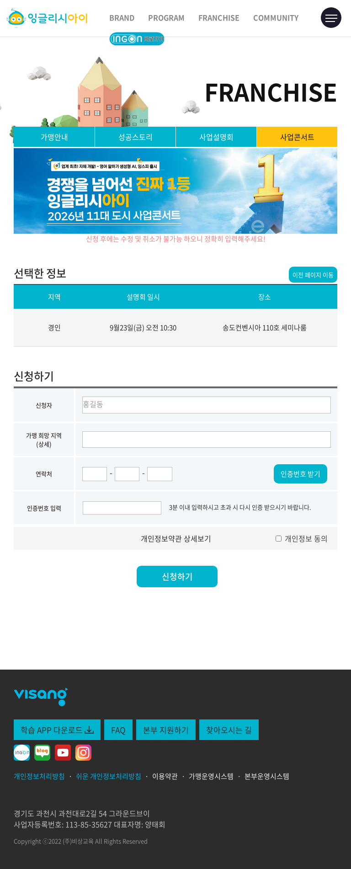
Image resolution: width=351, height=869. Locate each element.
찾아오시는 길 (229, 729)
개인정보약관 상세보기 (176, 538)
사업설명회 (216, 136)
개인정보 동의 (302, 538)
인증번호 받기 (300, 474)
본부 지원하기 (166, 729)
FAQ (118, 729)
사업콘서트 (297, 136)
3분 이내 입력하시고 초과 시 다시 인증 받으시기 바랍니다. (240, 507)
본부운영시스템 (267, 776)
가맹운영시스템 (211, 776)
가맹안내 (54, 136)
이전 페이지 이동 (313, 274)
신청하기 (177, 576)
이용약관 (165, 776)
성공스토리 (135, 136)
